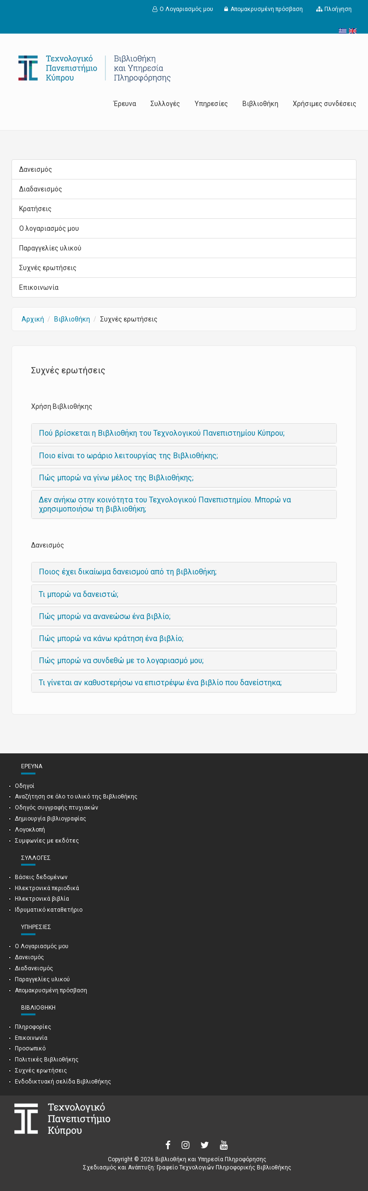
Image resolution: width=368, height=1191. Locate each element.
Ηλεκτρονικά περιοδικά (47, 888)
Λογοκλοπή (30, 829)
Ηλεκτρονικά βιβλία (42, 898)
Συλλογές (165, 103)
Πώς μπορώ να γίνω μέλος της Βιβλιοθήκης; (116, 477)
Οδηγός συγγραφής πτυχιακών (56, 807)
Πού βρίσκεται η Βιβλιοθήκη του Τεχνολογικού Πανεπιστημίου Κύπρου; (162, 433)
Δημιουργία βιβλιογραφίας (50, 818)
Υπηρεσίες (211, 103)
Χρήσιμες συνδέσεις (324, 103)
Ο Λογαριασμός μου (186, 9)
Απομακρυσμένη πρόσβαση (266, 9)
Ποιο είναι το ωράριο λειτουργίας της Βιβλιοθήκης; (128, 455)
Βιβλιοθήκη (260, 103)
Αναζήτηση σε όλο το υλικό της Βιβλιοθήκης (76, 796)
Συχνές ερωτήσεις (48, 268)
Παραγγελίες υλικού (50, 248)
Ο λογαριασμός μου (49, 228)
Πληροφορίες (33, 1027)
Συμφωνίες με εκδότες (47, 840)
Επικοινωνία (38, 287)
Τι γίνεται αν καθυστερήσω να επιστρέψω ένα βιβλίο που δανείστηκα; (160, 682)
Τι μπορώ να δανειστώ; (78, 594)
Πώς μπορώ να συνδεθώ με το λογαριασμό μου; (121, 660)
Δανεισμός (35, 169)
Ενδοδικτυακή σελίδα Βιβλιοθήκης (63, 1081)
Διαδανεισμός (40, 189)
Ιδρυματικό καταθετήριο (48, 909)
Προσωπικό (30, 1048)
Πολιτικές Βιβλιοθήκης (47, 1059)
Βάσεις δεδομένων (41, 877)
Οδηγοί (24, 786)
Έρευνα (125, 103)
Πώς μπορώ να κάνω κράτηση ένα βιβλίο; (111, 638)
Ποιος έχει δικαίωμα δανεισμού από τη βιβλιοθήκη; (128, 571)
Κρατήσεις (35, 209)
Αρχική (33, 319)
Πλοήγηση (338, 9)
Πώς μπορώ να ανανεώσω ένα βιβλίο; (105, 616)
